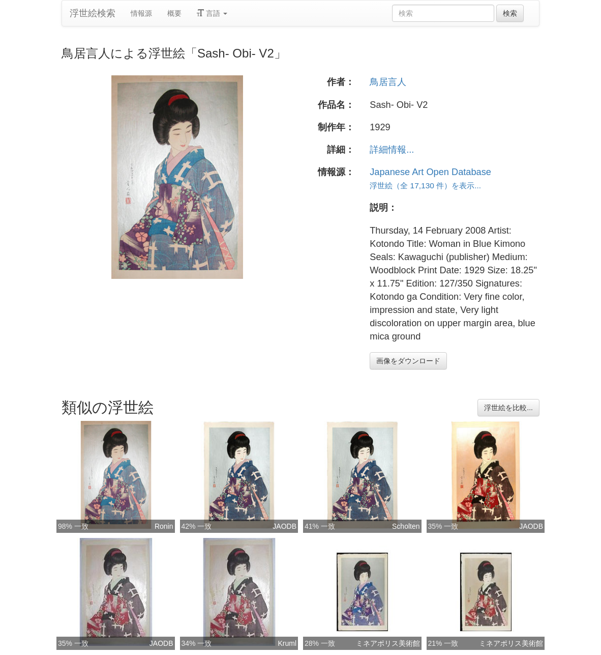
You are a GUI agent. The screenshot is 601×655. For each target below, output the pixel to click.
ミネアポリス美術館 (388, 643)
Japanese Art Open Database (430, 172)
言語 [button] (212, 13)
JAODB (284, 526)
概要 (174, 13)
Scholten (405, 526)
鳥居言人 (388, 82)
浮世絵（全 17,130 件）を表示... (425, 185)
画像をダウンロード (408, 361)
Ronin (164, 526)
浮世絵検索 (92, 13)
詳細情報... (392, 150)
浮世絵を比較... (508, 408)
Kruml (287, 643)
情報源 (141, 13)
